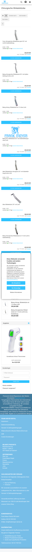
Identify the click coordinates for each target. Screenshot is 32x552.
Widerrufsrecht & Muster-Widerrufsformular (14, 431)
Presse (5, 460)
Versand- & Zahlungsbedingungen (11, 428)
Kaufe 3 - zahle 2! (8, 448)
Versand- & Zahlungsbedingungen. (11, 493)
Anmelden (16, 381)
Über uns (5, 456)
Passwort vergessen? (9, 388)
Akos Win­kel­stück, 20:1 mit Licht (11, 204)
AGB (2, 434)
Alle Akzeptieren (16, 283)
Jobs (4, 466)
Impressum (4, 421)
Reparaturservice (20, 398)
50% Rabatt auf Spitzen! (10, 450)
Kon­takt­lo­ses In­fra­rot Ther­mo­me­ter (16, 356)
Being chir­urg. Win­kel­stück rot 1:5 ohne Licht (14, 107)
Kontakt (5, 468)
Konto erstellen (7, 385)
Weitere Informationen (16, 292)
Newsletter (6, 464)
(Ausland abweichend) (18, 48)
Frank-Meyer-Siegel (8, 458)
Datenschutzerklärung (12, 279)
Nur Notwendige (16, 288)
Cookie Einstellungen (7, 437)
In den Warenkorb (16, 58)
